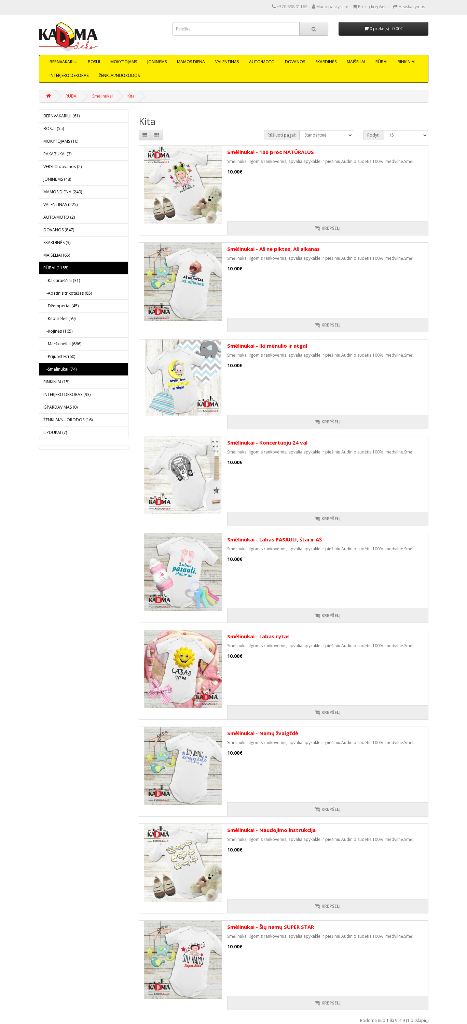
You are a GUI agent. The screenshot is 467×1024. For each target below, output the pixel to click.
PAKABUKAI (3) (57, 154)
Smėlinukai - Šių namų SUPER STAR (270, 926)
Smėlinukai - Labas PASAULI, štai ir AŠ (274, 539)
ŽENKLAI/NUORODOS (119, 75)
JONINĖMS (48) (57, 179)
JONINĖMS (157, 62)
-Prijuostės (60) (59, 356)
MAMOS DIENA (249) (62, 192)
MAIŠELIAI (356, 62)
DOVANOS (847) (58, 230)
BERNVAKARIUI (64, 62)
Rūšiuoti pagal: (281, 135)
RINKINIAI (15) (56, 382)
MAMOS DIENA (191, 62)
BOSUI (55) (53, 128)
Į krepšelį (328, 228)
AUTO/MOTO (262, 62)
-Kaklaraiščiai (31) (61, 280)
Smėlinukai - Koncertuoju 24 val (267, 442)
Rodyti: (374, 135)
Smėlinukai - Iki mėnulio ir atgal (267, 345)
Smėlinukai (102, 96)
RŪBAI (381, 62)
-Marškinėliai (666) (62, 344)
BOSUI (94, 62)
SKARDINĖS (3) (56, 242)
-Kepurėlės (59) (59, 318)
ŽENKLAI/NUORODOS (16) (68, 420)
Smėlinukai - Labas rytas (258, 636)
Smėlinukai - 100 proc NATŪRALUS (270, 152)
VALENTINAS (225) (60, 204)
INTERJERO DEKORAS (69, 75)
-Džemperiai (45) (61, 306)
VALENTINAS (227, 62)
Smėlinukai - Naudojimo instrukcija (271, 830)
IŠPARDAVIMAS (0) (60, 407)
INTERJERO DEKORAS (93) (67, 394)
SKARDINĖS (325, 62)
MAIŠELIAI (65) (56, 255)
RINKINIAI (406, 62)
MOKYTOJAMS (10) (60, 141)
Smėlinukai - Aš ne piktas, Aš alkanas (273, 248)
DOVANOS (295, 62)
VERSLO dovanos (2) (62, 166)
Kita (131, 96)
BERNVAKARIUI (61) (61, 116)
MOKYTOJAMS (123, 62)
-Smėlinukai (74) (60, 369)
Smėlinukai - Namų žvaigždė (262, 733)
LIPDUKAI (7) (55, 432)
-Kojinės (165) (57, 331)
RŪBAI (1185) (55, 268)
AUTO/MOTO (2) (59, 217)
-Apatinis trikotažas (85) (67, 293)
